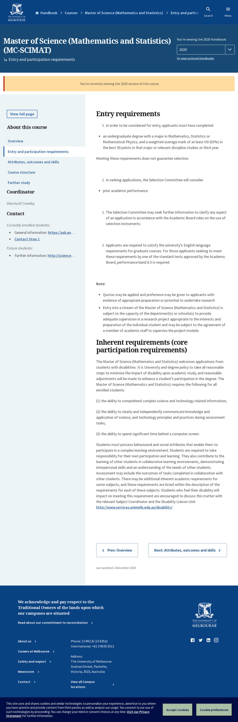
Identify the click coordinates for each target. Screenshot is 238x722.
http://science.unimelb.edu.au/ (73, 255)
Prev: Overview (120, 550)
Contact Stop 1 (27, 239)
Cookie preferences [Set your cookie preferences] (214, 710)
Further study (19, 182)
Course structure (21, 172)
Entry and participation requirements (38, 151)
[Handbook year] (205, 49)
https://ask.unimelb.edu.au (70, 232)
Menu (228, 12)
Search (208, 12)
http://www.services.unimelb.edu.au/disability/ (134, 507)
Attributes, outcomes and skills (33, 161)
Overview (15, 141)
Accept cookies (177, 710)
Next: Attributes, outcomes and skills (185, 550)
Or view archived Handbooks (195, 58)
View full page (22, 114)
